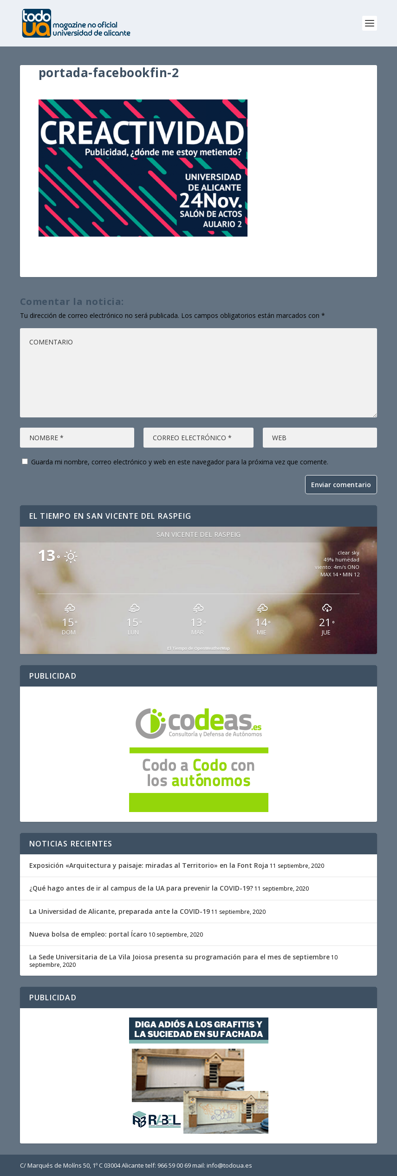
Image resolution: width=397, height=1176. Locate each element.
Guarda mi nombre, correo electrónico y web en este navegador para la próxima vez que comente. (179, 461)
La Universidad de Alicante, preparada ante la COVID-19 (119, 911)
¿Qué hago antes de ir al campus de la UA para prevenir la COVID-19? (141, 888)
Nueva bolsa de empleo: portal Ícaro (88, 934)
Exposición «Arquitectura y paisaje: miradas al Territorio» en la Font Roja (148, 865)
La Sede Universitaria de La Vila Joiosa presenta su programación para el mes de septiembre (179, 956)
